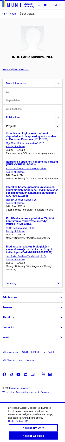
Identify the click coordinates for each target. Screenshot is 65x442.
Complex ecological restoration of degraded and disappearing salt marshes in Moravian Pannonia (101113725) (31, 136)
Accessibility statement (27, 392)
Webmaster (8, 392)
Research (8, 307)
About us (8, 317)
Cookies (45, 392)
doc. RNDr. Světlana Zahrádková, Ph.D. (26, 256)
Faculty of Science (15, 146)
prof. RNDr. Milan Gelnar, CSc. (21, 199)
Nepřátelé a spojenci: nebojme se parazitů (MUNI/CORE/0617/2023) (32, 163)
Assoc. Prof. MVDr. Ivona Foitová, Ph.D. (26, 168)
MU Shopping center (12, 360)
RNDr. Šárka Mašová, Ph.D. (20, 228)
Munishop (31, 360)
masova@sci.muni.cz (15, 69)
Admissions (9, 297)
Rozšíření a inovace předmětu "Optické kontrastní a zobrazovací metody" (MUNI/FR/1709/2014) (30, 221)
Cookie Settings (18, 423)
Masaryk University (20, 388)
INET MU (35, 352)
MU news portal (10, 352)
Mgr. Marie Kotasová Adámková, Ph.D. (25, 143)
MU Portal (49, 352)
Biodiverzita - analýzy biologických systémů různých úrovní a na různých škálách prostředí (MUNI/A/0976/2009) (29, 249)
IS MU (24, 352)
